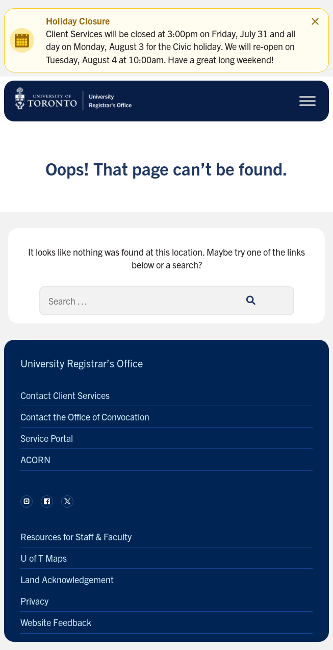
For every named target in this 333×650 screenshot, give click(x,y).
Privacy (34, 601)
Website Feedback (55, 622)
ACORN (35, 459)
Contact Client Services (65, 395)
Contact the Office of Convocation (84, 416)
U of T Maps (43, 558)
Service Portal (46, 438)
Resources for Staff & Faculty (76, 536)
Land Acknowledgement (67, 579)
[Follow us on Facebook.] (47, 501)
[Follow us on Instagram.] (26, 501)
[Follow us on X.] (67, 501)
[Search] (166, 300)
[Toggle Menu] (307, 101)
